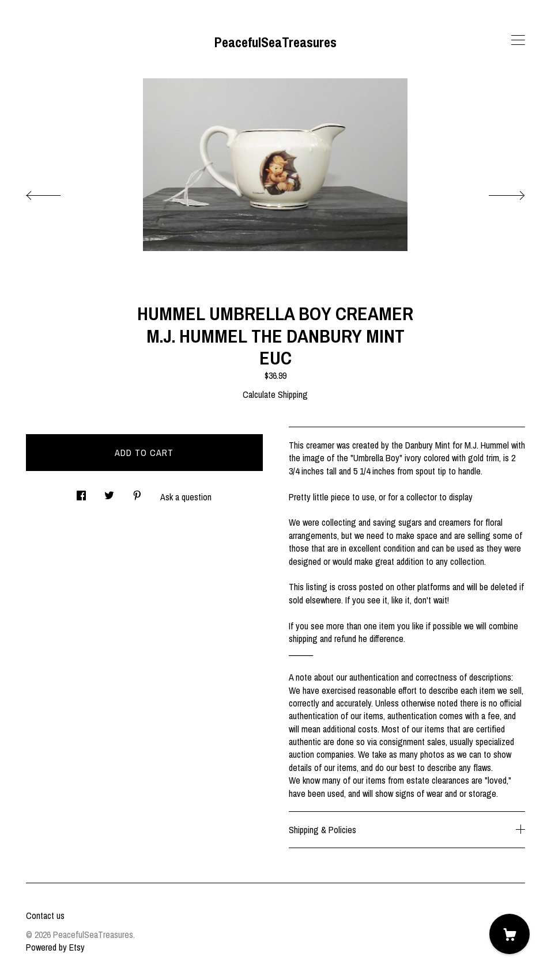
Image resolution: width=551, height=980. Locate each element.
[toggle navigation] (518, 40)
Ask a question (186, 497)
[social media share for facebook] (81, 492)
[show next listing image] (496, 192)
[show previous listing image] (55, 192)
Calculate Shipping (275, 394)
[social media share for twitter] (109, 492)
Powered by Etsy (55, 947)
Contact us (45, 915)
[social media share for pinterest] (137, 492)
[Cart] (509, 934)
